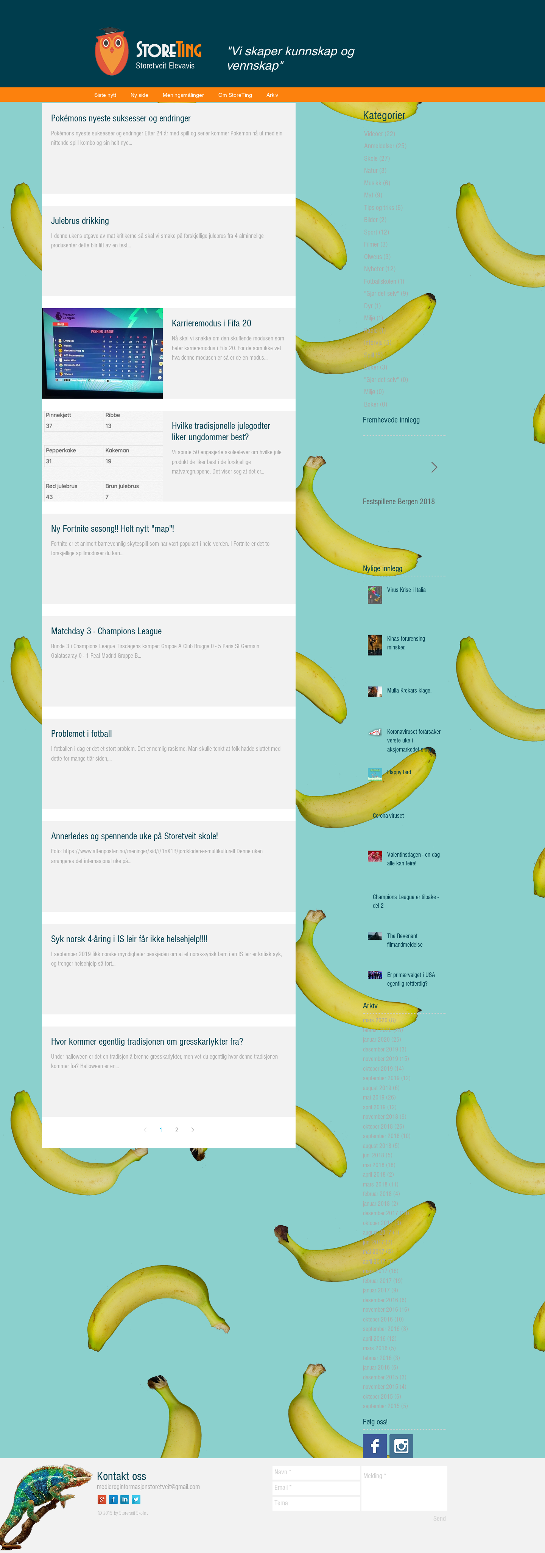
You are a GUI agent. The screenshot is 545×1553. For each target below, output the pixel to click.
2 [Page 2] (176, 1130)
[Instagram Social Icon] (401, 1446)
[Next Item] (434, 468)
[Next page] (192, 1130)
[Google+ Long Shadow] (102, 1499)
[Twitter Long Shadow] (136, 1499)
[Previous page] (145, 1130)
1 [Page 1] (160, 1130)
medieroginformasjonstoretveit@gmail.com (148, 1487)
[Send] (439, 1519)
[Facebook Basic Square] (375, 1446)
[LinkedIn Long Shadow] (124, 1499)
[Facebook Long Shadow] (113, 1499)
